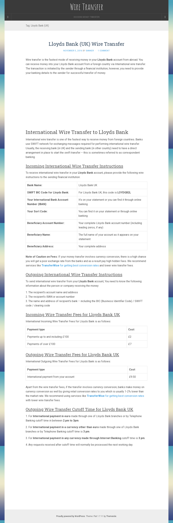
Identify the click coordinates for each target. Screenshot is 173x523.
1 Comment (104, 50)
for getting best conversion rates (70, 265)
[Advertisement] (86, 101)
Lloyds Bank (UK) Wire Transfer (86, 44)
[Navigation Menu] (165, 17)
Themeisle (111, 516)
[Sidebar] (8, 17)
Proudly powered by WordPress (70, 516)
